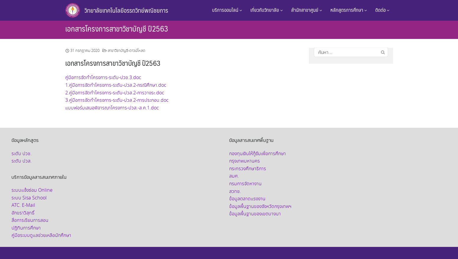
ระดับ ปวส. (22, 161)
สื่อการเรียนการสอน (30, 220)
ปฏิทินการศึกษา (26, 228)
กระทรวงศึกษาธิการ (247, 168)
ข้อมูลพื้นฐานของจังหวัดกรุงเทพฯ (260, 206)
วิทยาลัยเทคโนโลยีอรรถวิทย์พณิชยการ (126, 10)
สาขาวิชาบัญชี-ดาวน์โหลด (126, 51)
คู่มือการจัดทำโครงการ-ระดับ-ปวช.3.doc (103, 77)
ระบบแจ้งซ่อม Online (32, 190)
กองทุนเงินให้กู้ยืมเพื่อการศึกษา (257, 153)
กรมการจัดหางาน (245, 184)
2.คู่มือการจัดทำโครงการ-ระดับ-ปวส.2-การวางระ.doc (114, 93)
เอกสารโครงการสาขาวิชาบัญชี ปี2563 (116, 28)
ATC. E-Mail (23, 205)
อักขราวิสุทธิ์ (23, 213)
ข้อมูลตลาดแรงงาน (247, 199)
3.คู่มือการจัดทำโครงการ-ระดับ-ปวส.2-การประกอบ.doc (117, 100)
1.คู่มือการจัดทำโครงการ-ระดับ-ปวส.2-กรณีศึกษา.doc (115, 85)
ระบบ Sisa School (29, 198)
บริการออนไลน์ (227, 10)
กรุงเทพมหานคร (244, 161)
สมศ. (234, 176)
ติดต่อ (382, 10)
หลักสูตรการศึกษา (348, 10)
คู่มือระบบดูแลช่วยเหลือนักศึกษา (41, 235)
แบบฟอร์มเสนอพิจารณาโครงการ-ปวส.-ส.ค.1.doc (112, 108)
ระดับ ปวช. (22, 153)
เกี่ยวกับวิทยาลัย (266, 10)
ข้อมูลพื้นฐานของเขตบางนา (255, 214)
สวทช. (235, 191)
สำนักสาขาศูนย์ (306, 10)
